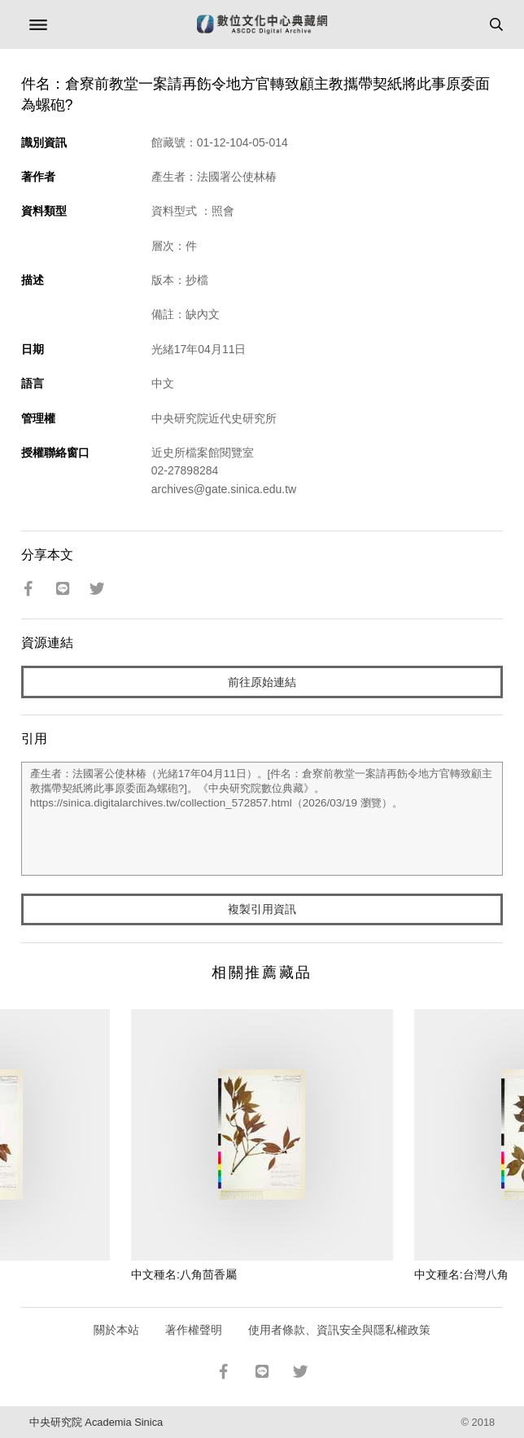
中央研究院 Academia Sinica (96, 1422)
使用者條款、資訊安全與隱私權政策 (339, 1329)
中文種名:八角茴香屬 (184, 1274)
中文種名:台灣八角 (461, 1274)
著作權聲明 (193, 1329)
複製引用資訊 (262, 909)
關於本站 (116, 1329)
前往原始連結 (262, 681)
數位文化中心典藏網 (262, 24)
